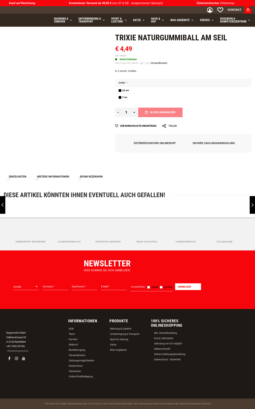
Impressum (75, 371)
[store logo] (22, 10)
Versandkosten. (159, 63)
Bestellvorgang (77, 349)
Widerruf (73, 344)
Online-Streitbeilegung (81, 376)
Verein (154, 287)
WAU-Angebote (118, 349)
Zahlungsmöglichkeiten (81, 360)
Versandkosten (77, 355)
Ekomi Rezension (91, 176)
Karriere (73, 339)
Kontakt (234, 9)
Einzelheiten (17, 176)
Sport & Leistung (119, 339)
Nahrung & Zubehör (121, 328)
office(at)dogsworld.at (17, 351)
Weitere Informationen (53, 176)
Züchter (168, 287)
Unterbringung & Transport (124, 334)
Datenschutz (76, 365)
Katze (113, 344)
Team (72, 334)
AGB (71, 328)
